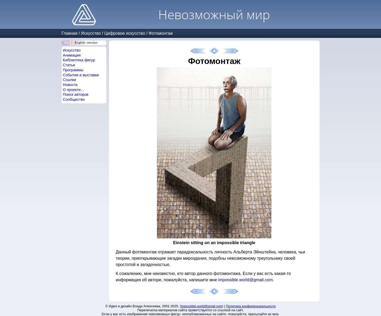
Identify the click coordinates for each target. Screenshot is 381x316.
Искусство (91, 33)
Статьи (69, 65)
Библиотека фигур (79, 60)
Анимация (72, 55)
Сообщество (74, 99)
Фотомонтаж (161, 33)
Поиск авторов (75, 94)
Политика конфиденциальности (251, 306)
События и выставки (81, 75)
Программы (73, 70)
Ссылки (69, 80)
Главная (70, 33)
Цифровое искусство (124, 33)
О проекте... (73, 90)
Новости (70, 85)
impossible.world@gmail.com (245, 280)
